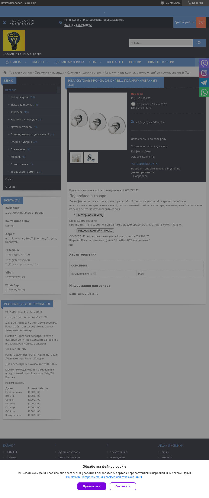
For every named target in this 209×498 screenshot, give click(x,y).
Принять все (91, 486)
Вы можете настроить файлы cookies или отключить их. (103, 477)
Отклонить (123, 486)
